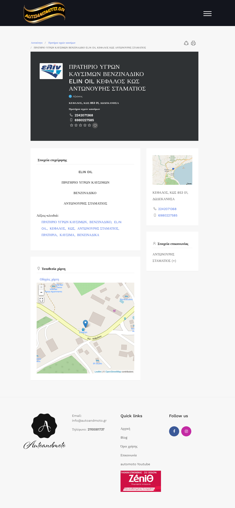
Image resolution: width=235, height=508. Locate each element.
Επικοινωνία (129, 455)
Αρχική (125, 429)
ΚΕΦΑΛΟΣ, (58, 228)
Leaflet (98, 371)
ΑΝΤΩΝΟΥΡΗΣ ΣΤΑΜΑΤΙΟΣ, (98, 228)
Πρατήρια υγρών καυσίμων (61, 42)
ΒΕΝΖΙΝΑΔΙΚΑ (88, 235)
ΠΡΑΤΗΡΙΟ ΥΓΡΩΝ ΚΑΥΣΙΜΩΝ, (65, 222)
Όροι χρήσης (129, 446)
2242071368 (84, 115)
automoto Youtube (135, 464)
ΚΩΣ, (72, 228)
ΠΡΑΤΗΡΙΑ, (50, 235)
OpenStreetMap (113, 371)
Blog (124, 437)
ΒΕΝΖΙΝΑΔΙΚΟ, (101, 222)
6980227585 (84, 120)
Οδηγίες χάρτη (49, 279)
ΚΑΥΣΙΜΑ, (68, 235)
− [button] (41, 292)
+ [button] (41, 287)
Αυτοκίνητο (36, 42)
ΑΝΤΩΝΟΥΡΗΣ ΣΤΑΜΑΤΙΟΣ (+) (164, 257)
